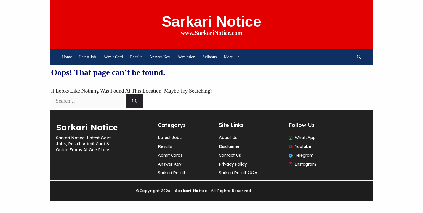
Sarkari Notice (211, 21)
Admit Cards (170, 155)
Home (67, 57)
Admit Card (113, 57)
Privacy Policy (233, 164)
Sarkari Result (171, 172)
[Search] (134, 101)
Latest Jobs (170, 137)
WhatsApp (305, 137)
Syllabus (209, 57)
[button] (359, 57)
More (233, 57)
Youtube (303, 146)
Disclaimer (229, 146)
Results (136, 57)
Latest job (87, 57)
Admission (186, 57)
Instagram (305, 164)
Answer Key (159, 57)
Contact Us (230, 155)
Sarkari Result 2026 (238, 172)
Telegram (304, 155)
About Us (228, 137)
